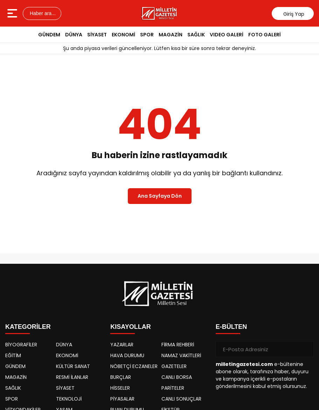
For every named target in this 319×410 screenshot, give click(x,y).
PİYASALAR (122, 398)
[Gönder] (306, 349)
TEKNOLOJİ (69, 398)
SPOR (147, 34)
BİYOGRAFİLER (21, 344)
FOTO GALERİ (264, 34)
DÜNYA (73, 34)
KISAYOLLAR (130, 326)
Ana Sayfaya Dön (160, 195)
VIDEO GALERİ (226, 34)
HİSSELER (120, 387)
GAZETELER (174, 366)
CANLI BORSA (176, 377)
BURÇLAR (120, 377)
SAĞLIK (196, 34)
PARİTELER (172, 387)
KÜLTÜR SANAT (73, 366)
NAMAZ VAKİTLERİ (181, 355)
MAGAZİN (170, 34)
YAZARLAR (121, 344)
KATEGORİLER (28, 326)
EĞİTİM (13, 355)
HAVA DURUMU (127, 355)
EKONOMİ (123, 34)
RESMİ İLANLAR (72, 377)
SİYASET (97, 34)
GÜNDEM (49, 34)
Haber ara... (42, 13)
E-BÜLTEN (231, 326)
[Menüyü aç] (13, 13)
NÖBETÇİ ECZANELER (134, 366)
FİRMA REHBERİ (177, 344)
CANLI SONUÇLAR (181, 398)
